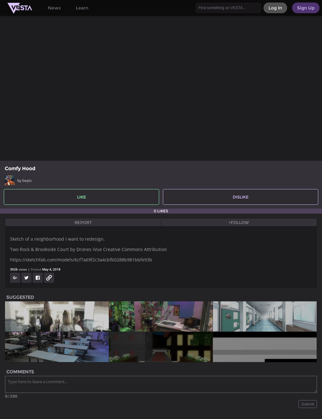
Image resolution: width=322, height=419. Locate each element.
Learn (82, 8)
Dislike (241, 196)
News (54, 8)
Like (81, 196)
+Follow (239, 222)
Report (83, 222)
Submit (307, 405)
